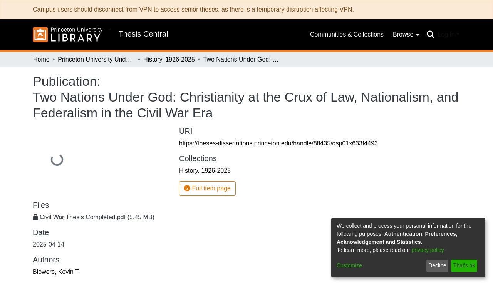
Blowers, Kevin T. (56, 271)
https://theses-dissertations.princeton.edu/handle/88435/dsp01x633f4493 (278, 143)
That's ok (464, 265)
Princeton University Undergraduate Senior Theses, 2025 (96, 59)
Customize (349, 265)
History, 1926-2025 (169, 59)
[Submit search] (430, 34)
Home (41, 59)
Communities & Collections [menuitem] (347, 34)
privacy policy (428, 250)
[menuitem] (405, 34)
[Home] (67, 34)
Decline (437, 265)
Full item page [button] (207, 188)
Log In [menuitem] (446, 34)
